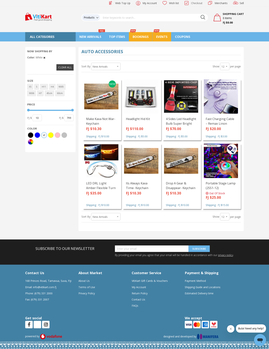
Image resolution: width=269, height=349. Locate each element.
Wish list (174, 3)
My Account (150, 3)
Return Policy (140, 293)
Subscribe (199, 248)
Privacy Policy (86, 293)
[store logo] (38, 16)
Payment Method (195, 281)
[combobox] (154, 17)
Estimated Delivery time (199, 293)
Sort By (85, 66)
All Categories (42, 37)
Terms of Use (86, 287)
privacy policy (225, 255)
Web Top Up (122, 3)
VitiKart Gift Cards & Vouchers (150, 281)
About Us (84, 281)
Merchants (221, 3)
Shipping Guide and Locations (202, 287)
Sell (242, 3)
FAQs (135, 305)
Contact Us (138, 299)
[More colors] (30, 141)
